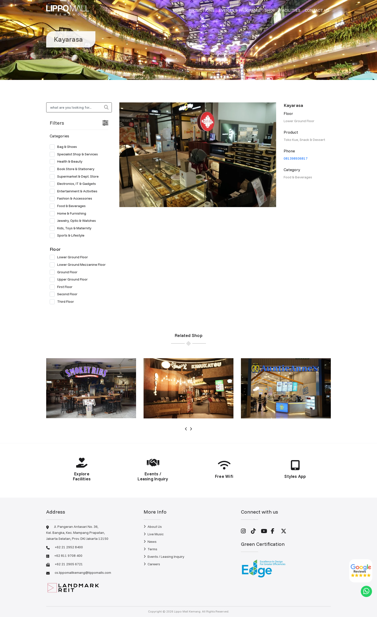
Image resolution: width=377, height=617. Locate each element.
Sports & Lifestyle (69, 235)
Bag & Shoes (65, 146)
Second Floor (65, 294)
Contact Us (317, 10)
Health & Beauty (68, 161)
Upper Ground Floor (70, 279)
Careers (152, 564)
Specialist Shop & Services (75, 154)
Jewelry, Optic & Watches (74, 220)
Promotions (201, 10)
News (150, 541)
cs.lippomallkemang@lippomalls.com (83, 572)
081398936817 (296, 158)
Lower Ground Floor (70, 257)
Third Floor (63, 301)
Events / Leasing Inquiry (164, 556)
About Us (153, 526)
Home (178, 10)
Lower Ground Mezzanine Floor (79, 264)
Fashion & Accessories (72, 198)
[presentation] (186, 429)
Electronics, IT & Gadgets (74, 183)
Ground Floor (65, 272)
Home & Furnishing (69, 213)
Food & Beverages (69, 206)
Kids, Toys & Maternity (72, 228)
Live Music (154, 534)
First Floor (63, 287)
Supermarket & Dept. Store (76, 176)
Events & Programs (239, 10)
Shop (270, 10)
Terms (150, 549)
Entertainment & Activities (75, 191)
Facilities (290, 10)
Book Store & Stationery (74, 169)
